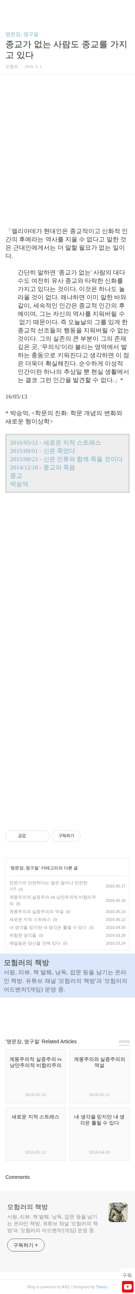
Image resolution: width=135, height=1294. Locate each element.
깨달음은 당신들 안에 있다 (34, 943)
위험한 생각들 (22, 935)
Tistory (102, 1287)
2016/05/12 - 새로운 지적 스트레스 (55, 442)
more (124, 1041)
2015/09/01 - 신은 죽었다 (42, 451)
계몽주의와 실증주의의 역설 (36, 911)
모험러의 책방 (27, 1207)
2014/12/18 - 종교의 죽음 (42, 467)
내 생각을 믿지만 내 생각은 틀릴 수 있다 (48, 927)
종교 (16, 475)
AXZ (65, 1287)
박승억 (19, 484)
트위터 (83, 1014)
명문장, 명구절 (22, 34)
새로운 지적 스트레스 (30, 919)
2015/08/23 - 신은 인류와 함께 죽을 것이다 (66, 459)
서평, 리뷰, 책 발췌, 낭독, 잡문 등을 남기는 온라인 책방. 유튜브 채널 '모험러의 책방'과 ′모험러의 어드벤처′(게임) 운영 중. (52, 1223)
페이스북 (51, 1014)
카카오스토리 (67, 1014)
